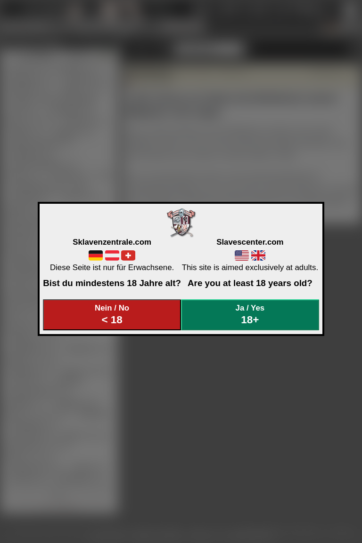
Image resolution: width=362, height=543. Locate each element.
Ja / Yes (250, 314)
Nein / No (112, 314)
